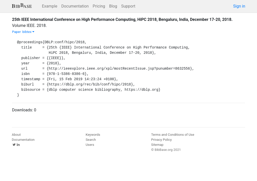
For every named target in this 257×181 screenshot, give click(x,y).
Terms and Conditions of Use (172, 135)
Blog (113, 6)
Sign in (239, 6)
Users (90, 145)
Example (49, 6)
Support (128, 6)
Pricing (99, 6)
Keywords (93, 135)
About (16, 135)
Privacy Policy (161, 140)
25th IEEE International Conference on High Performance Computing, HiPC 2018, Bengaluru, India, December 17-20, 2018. (122, 19)
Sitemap (157, 145)
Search (91, 140)
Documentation (75, 6)
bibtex (28, 32)
